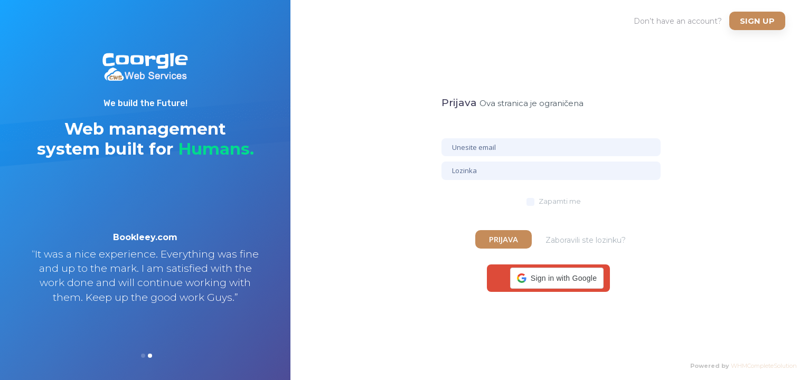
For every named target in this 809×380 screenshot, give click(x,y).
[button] (557, 278)
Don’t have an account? (678, 21)
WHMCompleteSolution (764, 365)
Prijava (503, 239)
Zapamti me (560, 201)
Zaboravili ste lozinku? (585, 240)
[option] (145, 281)
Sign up (757, 21)
